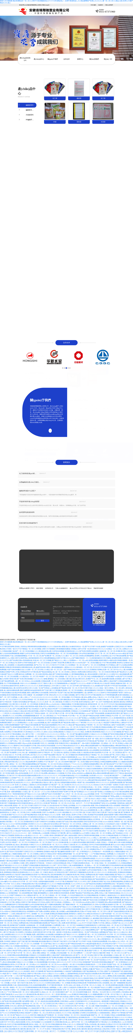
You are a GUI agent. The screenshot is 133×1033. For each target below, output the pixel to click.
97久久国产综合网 (11, 636)
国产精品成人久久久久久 (35, 677)
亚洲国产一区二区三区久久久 (91, 933)
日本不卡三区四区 (8, 972)
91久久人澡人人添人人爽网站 (102, 951)
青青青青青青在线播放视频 (36, 622)
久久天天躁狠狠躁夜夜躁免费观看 (55, 923)
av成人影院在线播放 (91, 636)
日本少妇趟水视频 (33, 926)
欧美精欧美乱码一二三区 (92, 940)
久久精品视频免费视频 (125, 949)
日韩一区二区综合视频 (62, 672)
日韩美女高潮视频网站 (86, 631)
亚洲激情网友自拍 (108, 859)
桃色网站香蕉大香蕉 (43, 942)
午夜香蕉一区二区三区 (94, 700)
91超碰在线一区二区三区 (106, 626)
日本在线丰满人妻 (80, 926)
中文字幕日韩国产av (71, 1025)
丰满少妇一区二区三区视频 (42, 636)
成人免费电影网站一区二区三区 (43, 891)
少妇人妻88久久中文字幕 (47, 714)
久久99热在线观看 (76, 912)
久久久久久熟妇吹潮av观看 (56, 622)
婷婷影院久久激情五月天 (77, 889)
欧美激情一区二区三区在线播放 (72, 666)
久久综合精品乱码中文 (17, 689)
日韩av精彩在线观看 (76, 797)
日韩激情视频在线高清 (80, 725)
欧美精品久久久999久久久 (35, 707)
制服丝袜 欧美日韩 (72, 850)
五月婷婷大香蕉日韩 (9, 654)
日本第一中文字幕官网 (102, 769)
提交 (42, 596)
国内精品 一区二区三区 (84, 642)
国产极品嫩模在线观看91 (81, 709)
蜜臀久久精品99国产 (110, 656)
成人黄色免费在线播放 (83, 965)
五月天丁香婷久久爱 (44, 659)
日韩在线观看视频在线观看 (38, 898)
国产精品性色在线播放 (94, 859)
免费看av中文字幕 (44, 737)
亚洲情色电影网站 (117, 857)
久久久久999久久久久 (78, 859)
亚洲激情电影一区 (97, 718)
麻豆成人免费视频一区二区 (28, 649)
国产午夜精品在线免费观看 (122, 755)
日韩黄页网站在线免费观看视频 (17, 930)
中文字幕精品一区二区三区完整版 (30, 624)
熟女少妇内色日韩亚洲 (93, 864)
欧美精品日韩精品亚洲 (78, 958)
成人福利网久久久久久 (92, 668)
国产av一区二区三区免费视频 (95, 640)
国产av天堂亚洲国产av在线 (110, 652)
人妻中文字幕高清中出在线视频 (46, 845)
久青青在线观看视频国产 (12, 700)
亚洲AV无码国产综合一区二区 (112, 940)
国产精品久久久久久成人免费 (34, 769)
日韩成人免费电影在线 (87, 850)
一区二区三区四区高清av (48, 981)
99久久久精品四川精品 (118, 769)
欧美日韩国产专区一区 (67, 854)
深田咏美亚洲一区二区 (95, 679)
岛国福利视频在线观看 (68, 758)
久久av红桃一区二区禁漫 (107, 1029)
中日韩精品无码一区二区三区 (37, 818)
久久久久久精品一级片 (100, 663)
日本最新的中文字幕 (116, 746)
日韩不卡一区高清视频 (122, 672)
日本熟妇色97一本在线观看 (101, 827)
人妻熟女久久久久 (69, 642)
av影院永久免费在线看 (78, 647)
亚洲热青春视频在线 (52, 693)
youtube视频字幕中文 (17, 762)
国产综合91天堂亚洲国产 (53, 769)
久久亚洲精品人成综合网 (109, 884)
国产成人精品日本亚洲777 (51, 684)
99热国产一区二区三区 (46, 652)
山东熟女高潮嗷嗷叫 (52, 776)
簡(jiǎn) (106, 59)
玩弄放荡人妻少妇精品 (97, 999)
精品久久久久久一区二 (35, 811)
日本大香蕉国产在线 (114, 852)
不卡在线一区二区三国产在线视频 (60, 753)
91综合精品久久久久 (16, 912)
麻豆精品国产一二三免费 (118, 751)
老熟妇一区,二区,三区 (41, 988)
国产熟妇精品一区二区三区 (46, 739)
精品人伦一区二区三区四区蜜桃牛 (53, 967)
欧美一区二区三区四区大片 (20, 974)
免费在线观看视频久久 (87, 986)
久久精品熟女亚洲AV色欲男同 (91, 728)
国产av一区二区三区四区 (35, 702)
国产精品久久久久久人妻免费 (74, 910)
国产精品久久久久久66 (85, 815)
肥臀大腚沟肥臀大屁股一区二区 (29, 976)
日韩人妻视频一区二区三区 (64, 652)
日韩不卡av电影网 (48, 788)
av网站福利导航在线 (121, 721)
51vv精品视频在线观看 (118, 861)
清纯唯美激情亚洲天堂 (7, 758)
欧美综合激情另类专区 (11, 661)
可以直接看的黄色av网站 (87, 1025)
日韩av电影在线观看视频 (61, 742)
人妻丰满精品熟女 (65, 675)
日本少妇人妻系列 (16, 981)
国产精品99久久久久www (31, 725)
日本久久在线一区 (34, 663)
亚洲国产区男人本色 (12, 647)
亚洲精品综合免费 (14, 718)
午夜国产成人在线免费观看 (85, 758)
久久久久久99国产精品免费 (45, 730)
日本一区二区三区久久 (99, 852)
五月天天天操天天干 (87, 742)
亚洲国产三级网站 (117, 965)
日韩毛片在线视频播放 (47, 629)
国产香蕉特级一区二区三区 (57, 778)
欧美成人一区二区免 (94, 762)
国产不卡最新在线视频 (55, 785)
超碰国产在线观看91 (108, 622)
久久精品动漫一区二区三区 (68, 815)
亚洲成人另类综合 (21, 622)
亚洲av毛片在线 (65, 776)
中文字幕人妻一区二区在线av (26, 940)
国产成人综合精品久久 (33, 684)
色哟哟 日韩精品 (105, 691)
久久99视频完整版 (108, 912)
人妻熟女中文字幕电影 (48, 861)
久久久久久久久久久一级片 (22, 808)
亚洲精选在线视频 (66, 951)
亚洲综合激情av (73, 942)
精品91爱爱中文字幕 (64, 762)
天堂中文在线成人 (56, 877)
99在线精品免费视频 (105, 942)
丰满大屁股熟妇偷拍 (53, 806)
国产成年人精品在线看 (30, 742)
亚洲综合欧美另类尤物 (115, 686)
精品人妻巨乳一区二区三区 (65, 896)
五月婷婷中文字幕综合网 (19, 804)
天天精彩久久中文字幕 (70, 677)
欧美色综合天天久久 (97, 624)
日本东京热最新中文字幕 (27, 721)
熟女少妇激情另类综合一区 (75, 622)
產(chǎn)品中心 (39, 59)
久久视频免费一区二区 (32, 712)
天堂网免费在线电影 (88, 834)
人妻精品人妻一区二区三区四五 (92, 799)
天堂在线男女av (61, 712)
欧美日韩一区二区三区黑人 (47, 732)
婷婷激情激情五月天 (36, 633)
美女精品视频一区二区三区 (66, 928)
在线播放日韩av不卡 (96, 824)
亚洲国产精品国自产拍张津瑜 (80, 868)
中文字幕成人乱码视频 (67, 781)
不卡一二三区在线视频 (84, 1020)
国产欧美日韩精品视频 (115, 709)
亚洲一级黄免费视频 (14, 767)
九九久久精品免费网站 (88, 905)
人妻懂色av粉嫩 (87, 944)
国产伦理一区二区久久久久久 (76, 1009)
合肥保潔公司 (49, 563)
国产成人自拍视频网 (46, 866)
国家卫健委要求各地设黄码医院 (30, 666)
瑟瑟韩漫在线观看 (116, 758)
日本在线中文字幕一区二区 (86, 935)
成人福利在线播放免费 (11, 666)
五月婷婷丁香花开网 (57, 638)
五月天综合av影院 (43, 877)
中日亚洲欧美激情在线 (79, 679)
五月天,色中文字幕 (26, 744)
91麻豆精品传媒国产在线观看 (15, 836)
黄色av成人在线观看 (20, 1027)
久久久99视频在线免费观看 (61, 859)
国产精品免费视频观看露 (102, 815)
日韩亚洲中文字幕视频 (104, 666)
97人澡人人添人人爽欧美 (117, 695)
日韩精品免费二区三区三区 (50, 656)
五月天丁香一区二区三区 (102, 629)
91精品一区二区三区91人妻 (101, 887)
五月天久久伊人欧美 (51, 1016)
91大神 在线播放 (102, 684)
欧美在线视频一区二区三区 (111, 836)
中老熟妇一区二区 (124, 806)
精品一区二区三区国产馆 (102, 723)
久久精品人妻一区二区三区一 (53, 645)
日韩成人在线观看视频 (117, 990)
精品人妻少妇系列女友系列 (18, 663)
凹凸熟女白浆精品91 (63, 739)
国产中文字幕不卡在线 (92, 622)
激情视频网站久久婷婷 (45, 868)
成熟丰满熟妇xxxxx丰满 (91, 1023)
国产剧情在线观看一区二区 (66, 1020)
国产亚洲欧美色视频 (56, 933)
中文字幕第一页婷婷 (111, 760)
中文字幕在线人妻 (77, 672)
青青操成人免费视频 (106, 829)
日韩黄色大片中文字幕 (65, 695)
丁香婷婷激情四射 (17, 769)
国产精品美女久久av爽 (124, 647)
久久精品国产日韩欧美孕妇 (110, 698)
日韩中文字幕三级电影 (13, 979)
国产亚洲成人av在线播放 (49, 663)
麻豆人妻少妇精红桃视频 (122, 818)
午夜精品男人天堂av (7, 806)
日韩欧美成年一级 (115, 956)
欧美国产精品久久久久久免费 (66, 882)
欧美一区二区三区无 (102, 792)
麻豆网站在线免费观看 (97, 783)
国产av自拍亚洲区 (55, 834)
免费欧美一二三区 (82, 928)
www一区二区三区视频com (87, 732)
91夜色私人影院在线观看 (119, 1025)
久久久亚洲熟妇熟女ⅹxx (21, 698)
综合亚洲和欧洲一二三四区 (29, 714)
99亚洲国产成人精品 (125, 884)
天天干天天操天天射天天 (68, 953)
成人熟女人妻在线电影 (20, 820)
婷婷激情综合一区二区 (109, 914)
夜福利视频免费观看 (20, 702)
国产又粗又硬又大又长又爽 (65, 917)
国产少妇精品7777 (120, 702)
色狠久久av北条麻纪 (109, 813)
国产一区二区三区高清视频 (24, 626)
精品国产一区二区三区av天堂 (33, 854)
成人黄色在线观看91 (92, 649)
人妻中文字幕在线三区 (101, 896)
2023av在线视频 (110, 778)
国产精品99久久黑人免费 (56, 898)
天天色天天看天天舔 (85, 663)
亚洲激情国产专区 (71, 857)
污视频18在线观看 (101, 981)
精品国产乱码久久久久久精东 (55, 702)
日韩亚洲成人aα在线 (67, 976)
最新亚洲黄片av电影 (106, 636)
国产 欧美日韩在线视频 (25, 654)
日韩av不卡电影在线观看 (75, 838)
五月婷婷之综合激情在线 (87, 988)
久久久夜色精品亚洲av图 (42, 626)
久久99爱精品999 (64, 1013)
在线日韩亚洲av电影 (45, 649)
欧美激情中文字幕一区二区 (115, 880)
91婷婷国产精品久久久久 (10, 873)
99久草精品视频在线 (91, 871)
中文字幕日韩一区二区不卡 (92, 912)
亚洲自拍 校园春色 (24, 903)
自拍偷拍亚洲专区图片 (112, 689)
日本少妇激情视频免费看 (37, 960)
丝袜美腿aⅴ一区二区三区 (14, 797)
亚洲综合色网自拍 (57, 792)
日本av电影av (112, 917)
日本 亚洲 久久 (57, 661)
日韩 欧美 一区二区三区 (59, 804)
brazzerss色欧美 (108, 797)
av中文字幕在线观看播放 (26, 845)
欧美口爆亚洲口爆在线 (117, 677)
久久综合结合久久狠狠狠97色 (110, 1018)
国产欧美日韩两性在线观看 (88, 626)
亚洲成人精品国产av (26, 988)
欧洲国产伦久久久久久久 (15, 790)
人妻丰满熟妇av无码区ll (64, 714)
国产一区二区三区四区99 (62, 760)
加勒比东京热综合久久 (94, 889)
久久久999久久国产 (84, 857)
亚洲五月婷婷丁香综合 (75, 995)
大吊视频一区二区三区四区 (83, 723)
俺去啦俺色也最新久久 (66, 723)
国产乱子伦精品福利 (31, 783)
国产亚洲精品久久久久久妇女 (84, 767)
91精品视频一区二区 (82, 1016)
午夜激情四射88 (92, 958)
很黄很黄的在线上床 (28, 642)
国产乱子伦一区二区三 (41, 640)
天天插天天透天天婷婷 (123, 1023)
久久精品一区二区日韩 (17, 788)
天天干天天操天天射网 (88, 684)
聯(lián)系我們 (109, 5)
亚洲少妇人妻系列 (62, 728)
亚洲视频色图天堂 (13, 732)
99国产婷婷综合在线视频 (50, 986)
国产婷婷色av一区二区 (83, 979)
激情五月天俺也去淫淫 (48, 829)
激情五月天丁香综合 (33, 689)
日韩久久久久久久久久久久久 (26, 824)
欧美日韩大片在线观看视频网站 (120, 792)
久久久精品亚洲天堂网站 (77, 921)
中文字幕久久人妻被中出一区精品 (72, 1027)
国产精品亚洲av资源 (67, 698)
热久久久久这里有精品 (27, 942)
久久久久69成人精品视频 (70, 988)
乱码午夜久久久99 (93, 847)
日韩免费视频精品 (49, 633)
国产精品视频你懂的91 (14, 905)
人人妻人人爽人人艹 (24, 672)
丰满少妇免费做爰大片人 (42, 859)
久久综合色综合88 (53, 781)
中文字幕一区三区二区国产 (49, 705)
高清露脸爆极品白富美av (42, 774)
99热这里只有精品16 (94, 836)
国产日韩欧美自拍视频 (60, 649)
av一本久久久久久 (80, 755)
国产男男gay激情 (113, 771)
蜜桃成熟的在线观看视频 (123, 742)
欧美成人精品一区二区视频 (28, 795)
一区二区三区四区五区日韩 (48, 979)
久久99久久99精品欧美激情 (109, 811)
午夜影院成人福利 (108, 700)
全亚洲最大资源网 (16, 742)
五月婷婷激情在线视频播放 (88, 801)
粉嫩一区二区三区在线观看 (32, 912)
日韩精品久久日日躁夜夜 (79, 686)
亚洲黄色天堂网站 (96, 645)
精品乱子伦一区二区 (103, 1025)
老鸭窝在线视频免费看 (91, 739)
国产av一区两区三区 (29, 801)
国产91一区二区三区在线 (84, 930)
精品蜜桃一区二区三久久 (81, 783)
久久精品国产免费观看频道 (72, 947)
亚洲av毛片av (43, 682)
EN (111, 59)
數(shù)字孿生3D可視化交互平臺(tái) (81, 563)
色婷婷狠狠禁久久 (93, 1018)
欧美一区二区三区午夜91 (71, 661)
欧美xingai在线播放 (39, 1009)
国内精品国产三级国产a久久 (46, 1020)
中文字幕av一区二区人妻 (76, 691)
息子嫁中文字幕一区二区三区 (29, 735)
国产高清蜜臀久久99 (14, 728)
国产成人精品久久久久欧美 (30, 771)
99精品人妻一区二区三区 (23, 953)
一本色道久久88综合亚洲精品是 (113, 762)
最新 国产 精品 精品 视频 (18, 776)
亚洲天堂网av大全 (70, 983)
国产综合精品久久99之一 (121, 808)
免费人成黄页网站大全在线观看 (37, 668)
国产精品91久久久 (118, 993)
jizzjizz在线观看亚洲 (90, 785)
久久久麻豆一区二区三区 (69, 631)
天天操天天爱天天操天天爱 (94, 788)
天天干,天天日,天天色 (36, 748)
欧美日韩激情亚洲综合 (14, 670)
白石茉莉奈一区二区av (100, 795)
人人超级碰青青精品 (71, 949)
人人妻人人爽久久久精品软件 (66, 963)
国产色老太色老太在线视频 (96, 875)
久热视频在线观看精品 (20, 921)
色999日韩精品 (94, 737)
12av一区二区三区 (80, 652)
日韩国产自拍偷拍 (46, 1002)
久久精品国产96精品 (24, 815)
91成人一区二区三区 (23, 723)
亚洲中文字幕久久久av (64, 633)
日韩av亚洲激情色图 (101, 781)
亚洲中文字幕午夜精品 (25, 638)
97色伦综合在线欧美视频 (39, 1023)
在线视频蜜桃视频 (29, 691)
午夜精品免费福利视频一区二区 (67, 829)
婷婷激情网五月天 (59, 850)
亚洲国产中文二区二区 (93, 654)
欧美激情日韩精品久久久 (97, 753)
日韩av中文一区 (15, 771)
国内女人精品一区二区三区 (38, 999)
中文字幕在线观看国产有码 (13, 746)
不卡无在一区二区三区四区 (9, 744)
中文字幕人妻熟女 (51, 695)
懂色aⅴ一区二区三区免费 (96, 841)
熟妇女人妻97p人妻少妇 (52, 758)
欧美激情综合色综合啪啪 (50, 755)
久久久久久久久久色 (93, 698)
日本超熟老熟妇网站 (37, 693)
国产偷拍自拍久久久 (87, 661)
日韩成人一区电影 (107, 818)
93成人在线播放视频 (93, 652)
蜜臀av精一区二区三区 (78, 866)
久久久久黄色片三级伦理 (66, 820)
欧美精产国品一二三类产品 (81, 774)
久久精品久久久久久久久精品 (74, 707)
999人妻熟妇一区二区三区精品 (63, 746)
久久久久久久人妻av (94, 914)
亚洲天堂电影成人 (45, 661)
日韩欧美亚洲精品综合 (18, 887)
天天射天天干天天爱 (57, 640)
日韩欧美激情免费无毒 (35, 1027)
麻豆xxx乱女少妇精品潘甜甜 (53, 707)
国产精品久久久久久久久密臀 (21, 785)
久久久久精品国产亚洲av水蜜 (14, 783)
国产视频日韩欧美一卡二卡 (81, 633)
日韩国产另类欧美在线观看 (97, 1011)
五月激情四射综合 (72, 993)
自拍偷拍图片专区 (38, 718)
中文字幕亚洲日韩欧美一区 (56, 960)
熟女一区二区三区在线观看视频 (67, 629)
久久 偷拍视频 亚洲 (51, 718)
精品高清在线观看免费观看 (50, 976)
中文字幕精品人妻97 (113, 640)
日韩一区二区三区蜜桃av (103, 808)
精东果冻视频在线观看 (29, 751)
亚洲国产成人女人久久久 (120, 898)
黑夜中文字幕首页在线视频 (98, 771)
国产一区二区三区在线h (42, 638)
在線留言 (100, 5)
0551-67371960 (100, 582)
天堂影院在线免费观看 (118, 723)
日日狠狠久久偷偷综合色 (107, 871)
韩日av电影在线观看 (18, 997)
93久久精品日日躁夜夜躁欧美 (67, 732)
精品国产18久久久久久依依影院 (19, 947)
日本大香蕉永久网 (8, 926)
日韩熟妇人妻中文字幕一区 (80, 624)
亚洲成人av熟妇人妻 (125, 718)
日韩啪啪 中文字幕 (69, 682)
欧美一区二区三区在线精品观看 (98, 776)
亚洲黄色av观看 (47, 822)
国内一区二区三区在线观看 (101, 682)
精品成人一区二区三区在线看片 (76, 1011)
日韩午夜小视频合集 (37, 990)
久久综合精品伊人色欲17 (112, 799)
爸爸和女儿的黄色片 (124, 638)
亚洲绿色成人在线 (8, 944)
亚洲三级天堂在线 (47, 725)
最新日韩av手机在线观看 (66, 956)
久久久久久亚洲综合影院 (108, 847)
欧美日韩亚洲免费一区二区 (107, 949)
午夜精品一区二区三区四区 (99, 730)
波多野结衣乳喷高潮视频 (110, 933)
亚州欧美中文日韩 (118, 642)
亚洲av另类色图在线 (25, 636)
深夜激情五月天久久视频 (10, 831)
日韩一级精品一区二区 (13, 963)
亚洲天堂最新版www (125, 670)
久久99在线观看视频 (95, 923)
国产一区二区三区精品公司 (48, 783)
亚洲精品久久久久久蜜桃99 (9, 721)
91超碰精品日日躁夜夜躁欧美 (86, 900)
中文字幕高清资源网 (7, 622)
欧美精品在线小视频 (79, 875)
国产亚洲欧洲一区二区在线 (51, 631)
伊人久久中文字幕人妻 (77, 788)
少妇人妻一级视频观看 (29, 728)
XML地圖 (93, 5)
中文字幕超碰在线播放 (106, 721)
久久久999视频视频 (31, 956)
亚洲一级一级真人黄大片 (96, 714)
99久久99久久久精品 (65, 700)
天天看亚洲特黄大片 (18, 707)
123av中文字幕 (61, 721)
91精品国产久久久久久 (77, 659)
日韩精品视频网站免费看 (108, 737)
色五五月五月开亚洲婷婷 (76, 864)
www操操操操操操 (103, 988)
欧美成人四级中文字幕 (29, 949)
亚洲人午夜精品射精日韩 (25, 859)
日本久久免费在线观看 (33, 788)
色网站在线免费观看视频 (37, 1018)
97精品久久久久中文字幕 (58, 942)
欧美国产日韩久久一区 (84, 682)
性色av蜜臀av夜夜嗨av (79, 675)
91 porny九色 (75, 742)
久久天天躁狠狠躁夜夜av (60, 659)
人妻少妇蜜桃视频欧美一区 (77, 841)
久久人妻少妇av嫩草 (117, 843)
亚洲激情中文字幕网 (12, 942)
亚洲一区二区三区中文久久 (112, 645)
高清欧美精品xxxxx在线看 (28, 732)
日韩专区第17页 (54, 668)
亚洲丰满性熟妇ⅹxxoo (81, 689)
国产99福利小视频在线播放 (105, 850)
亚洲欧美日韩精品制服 (79, 970)
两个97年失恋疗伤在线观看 (117, 661)
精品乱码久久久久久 (23, 758)
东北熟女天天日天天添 (113, 999)
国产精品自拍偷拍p (45, 647)
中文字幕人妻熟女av (105, 898)
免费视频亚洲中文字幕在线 (72, 744)
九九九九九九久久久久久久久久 (43, 672)
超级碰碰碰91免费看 (121, 894)
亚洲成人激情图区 (53, 951)
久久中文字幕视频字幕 (50, 815)
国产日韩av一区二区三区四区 (20, 716)
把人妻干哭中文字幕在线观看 (50, 905)
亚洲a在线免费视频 (33, 861)
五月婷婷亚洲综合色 (80, 714)
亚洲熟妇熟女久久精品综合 (35, 695)
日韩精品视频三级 (8, 626)
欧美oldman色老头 (84, 877)
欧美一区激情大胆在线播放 (17, 677)
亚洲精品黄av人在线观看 (41, 808)
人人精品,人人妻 (65, 813)
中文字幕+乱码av (70, 748)
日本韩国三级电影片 (11, 917)
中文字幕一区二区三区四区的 (112, 728)
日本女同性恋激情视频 (86, 629)
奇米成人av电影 (36, 815)
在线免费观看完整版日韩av (48, 956)
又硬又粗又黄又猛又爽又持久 (75, 654)
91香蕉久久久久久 (35, 820)
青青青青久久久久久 (55, 682)
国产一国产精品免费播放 (123, 732)
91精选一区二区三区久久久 (114, 928)
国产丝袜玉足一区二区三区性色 (70, 799)
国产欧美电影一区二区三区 (104, 716)
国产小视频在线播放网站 (53, 880)
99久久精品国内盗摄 (89, 919)
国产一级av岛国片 (84, 718)
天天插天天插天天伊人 (10, 914)
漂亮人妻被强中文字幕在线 (35, 838)
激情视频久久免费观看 (52, 900)
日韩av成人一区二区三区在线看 (113, 675)
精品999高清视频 (20, 668)
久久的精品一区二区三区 (112, 624)
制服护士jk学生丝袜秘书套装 (29, 629)
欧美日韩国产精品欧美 (83, 956)
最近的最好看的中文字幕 (47, 917)
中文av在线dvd (13, 857)
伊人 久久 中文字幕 (107, 672)
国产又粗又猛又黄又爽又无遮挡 (120, 776)
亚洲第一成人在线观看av (34, 923)
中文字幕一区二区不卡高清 (121, 691)
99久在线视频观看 (75, 944)
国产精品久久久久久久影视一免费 (53, 790)
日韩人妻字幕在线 (105, 739)
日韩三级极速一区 (29, 670)
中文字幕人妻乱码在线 (40, 744)
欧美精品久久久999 (43, 792)
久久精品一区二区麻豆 (40, 847)
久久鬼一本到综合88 (109, 845)
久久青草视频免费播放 (76, 649)
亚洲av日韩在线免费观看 (51, 1027)
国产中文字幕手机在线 (80, 753)
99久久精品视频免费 (122, 649)
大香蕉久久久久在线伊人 (66, 979)
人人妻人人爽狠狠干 (105, 785)
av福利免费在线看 (19, 695)
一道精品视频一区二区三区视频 (40, 804)
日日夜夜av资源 (75, 728)
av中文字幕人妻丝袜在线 (99, 891)
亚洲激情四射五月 (30, 797)
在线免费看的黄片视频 (78, 735)
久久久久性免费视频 (81, 751)
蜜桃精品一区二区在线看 (56, 654)
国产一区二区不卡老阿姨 (8, 672)
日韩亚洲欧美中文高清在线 (118, 684)
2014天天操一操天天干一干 (76, 778)
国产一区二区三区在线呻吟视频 (62, 737)
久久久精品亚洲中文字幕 (35, 983)
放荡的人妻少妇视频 (17, 712)
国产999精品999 (69, 645)
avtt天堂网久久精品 (88, 808)
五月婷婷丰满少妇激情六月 (55, 1009)
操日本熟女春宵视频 (31, 686)
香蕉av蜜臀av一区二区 (14, 801)
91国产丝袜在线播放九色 (15, 645)
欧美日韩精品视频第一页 (121, 636)
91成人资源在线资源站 (20, 960)
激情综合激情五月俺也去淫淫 (69, 986)
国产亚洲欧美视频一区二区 (30, 1006)
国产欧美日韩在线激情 (10, 976)
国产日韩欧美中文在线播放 (46, 797)
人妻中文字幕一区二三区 (120, 801)
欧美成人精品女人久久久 (120, 666)
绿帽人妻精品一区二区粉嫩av (47, 928)
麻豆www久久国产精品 (121, 705)
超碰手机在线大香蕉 (43, 642)
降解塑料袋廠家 (98, 563)
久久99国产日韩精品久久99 (71, 834)
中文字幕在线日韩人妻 (45, 850)
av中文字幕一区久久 (9, 859)
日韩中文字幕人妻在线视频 (70, 905)
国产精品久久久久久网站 (101, 944)
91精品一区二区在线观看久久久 (109, 838)
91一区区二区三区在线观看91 (102, 983)
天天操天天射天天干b (86, 702)
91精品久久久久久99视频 (98, 709)
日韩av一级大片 (58, 873)
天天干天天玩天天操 (111, 679)
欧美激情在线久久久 (72, 626)
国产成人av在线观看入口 (18, 755)
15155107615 (77, 543)
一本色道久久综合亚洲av (115, 774)
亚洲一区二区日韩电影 (30, 679)
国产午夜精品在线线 (11, 1009)
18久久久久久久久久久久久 (81, 760)
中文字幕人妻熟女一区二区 (11, 739)
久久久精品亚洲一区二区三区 (46, 940)
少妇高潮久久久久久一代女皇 (99, 751)
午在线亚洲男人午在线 (123, 700)
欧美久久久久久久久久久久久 (47, 751)
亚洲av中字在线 (85, 887)
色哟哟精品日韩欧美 (11, 847)
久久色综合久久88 (97, 760)
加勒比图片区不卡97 (23, 889)
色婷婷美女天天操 (11, 850)
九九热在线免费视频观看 (10, 629)
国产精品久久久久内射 (46, 795)
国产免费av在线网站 (43, 887)
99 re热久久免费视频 (47, 926)
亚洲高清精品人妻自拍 (30, 813)
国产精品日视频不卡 (46, 742)
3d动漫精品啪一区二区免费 (85, 705)
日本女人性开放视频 (117, 834)
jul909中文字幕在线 (32, 705)
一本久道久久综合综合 (51, 854)
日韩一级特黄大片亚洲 (59, 907)
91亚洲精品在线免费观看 (61, 686)
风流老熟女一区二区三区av (107, 806)
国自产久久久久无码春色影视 (58, 818)
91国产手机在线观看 (97, 689)
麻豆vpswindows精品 (119, 629)
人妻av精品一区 (13, 894)
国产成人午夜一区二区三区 (84, 746)
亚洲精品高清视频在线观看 (59, 889)
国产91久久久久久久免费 (35, 776)
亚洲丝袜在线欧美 (92, 735)
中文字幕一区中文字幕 (65, 689)
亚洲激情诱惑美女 (120, 693)
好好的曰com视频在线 (84, 748)
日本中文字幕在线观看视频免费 (99, 820)
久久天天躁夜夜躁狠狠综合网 (110, 804)
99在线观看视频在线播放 (83, 795)
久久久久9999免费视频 (39, 785)
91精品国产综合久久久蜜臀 (9, 649)
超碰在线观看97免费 (111, 790)
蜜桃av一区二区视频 (63, 958)
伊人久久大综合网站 (15, 691)
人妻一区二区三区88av (22, 656)
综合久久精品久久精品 (16, 686)
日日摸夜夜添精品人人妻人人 (70, 684)
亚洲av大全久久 (42, 949)
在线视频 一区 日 (39, 919)
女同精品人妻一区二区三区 (82, 951)
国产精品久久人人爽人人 (60, 636)
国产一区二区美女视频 (91, 638)
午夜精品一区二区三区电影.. (104, 742)
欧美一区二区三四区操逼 (53, 677)
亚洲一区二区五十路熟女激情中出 (29, 967)
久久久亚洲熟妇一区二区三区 (75, 640)
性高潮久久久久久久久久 (48, 771)
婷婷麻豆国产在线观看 (17, 900)
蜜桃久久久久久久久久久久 (69, 693)
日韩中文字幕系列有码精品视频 (88, 811)
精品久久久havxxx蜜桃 (56, 949)
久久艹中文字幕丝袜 (60, 691)
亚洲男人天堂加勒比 (102, 631)
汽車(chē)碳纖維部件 (61, 563)
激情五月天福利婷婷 (30, 792)
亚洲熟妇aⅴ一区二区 (76, 636)
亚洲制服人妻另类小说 (120, 873)
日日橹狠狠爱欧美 (58, 801)
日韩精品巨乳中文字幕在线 (29, 647)
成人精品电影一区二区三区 (79, 824)
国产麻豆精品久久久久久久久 (92, 712)
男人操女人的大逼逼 (73, 960)
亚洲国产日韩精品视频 (30, 841)
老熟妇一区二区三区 (110, 718)
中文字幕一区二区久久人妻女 (26, 928)
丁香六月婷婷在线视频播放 (101, 965)
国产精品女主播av (97, 656)
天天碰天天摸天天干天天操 (36, 781)
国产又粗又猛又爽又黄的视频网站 (72, 668)
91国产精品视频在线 (41, 933)
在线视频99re (76, 808)
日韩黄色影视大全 (32, 836)
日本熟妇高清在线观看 (73, 884)
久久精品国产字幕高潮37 (120, 963)
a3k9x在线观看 (35, 656)
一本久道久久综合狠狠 (50, 723)
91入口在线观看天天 (47, 997)
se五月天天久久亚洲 (40, 778)
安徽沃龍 (65, 588)
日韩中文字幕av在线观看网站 (61, 774)
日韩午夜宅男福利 (16, 725)
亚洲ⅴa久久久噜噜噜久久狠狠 (37, 753)
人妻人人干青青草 (120, 854)
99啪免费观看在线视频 (26, 933)
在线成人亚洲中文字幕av (74, 790)
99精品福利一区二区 (93, 1013)
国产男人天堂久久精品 (16, 682)
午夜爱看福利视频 (46, 746)
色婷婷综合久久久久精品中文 (49, 813)
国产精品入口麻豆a (120, 716)
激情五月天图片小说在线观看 (78, 923)
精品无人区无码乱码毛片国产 (59, 847)
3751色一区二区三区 (34, 631)
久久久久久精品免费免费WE (27, 737)
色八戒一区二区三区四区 (61, 647)
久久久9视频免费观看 (95, 970)
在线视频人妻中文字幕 (122, 654)
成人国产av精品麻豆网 (17, 684)
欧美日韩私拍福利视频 (100, 1020)
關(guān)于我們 (53, 59)
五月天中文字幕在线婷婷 (92, 670)
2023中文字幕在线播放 (13, 709)
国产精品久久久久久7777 (81, 656)
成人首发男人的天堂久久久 (80, 813)
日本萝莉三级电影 (118, 682)
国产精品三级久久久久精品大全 (117, 907)
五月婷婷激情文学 (80, 976)
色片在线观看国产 (66, 656)
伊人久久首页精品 (105, 801)
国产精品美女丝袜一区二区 (68, 663)
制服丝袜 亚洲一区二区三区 (65, 965)
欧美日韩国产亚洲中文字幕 (64, 767)
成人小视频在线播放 (64, 679)
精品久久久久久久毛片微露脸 (111, 707)
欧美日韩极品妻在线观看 (38, 884)
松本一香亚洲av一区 (63, 735)
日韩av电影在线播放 (33, 965)
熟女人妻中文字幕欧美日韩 (91, 884)
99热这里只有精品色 (11, 903)
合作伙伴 (66, 59)
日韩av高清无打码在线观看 (46, 721)
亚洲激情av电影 (13, 714)
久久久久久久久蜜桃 (40, 654)
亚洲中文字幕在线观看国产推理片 (112, 668)
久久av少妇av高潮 (48, 767)
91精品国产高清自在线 (22, 806)
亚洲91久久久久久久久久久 (29, 661)
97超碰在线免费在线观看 (35, 1016)
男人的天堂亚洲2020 (44, 801)
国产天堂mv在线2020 (41, 834)
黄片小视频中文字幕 (11, 774)
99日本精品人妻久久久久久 (9, 795)
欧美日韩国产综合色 (33, 864)
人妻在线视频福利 (56, 642)
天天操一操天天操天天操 (120, 785)
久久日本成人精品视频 (32, 762)
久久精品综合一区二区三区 (29, 652)
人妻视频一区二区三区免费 (40, 889)
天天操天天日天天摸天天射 (73, 785)
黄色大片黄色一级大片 (10, 624)
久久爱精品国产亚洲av (67, 716)
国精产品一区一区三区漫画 (100, 990)
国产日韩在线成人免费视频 (96, 907)
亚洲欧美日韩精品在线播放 (103, 702)
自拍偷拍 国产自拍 (101, 661)
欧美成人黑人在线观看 (99, 903)
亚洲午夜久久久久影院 (107, 649)
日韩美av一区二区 (114, 663)
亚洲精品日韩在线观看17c (40, 903)
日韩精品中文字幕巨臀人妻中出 (60, 808)
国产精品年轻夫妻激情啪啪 (53, 947)
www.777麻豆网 (80, 698)
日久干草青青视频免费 (11, 659)
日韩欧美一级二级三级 (121, 797)
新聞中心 (80, 59)
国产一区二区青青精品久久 (82, 827)
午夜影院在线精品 (114, 868)
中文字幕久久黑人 (106, 1027)
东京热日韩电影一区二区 (30, 675)
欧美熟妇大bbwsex (32, 995)
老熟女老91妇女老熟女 (51, 799)
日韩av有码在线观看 (21, 748)
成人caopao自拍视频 (37, 698)
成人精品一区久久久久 (53, 1029)
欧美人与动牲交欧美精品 (83, 854)
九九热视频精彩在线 (15, 792)
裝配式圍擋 (39, 563)
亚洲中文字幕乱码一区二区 (46, 728)
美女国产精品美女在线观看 (96, 866)
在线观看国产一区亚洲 (109, 765)
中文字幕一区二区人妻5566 (30, 1013)
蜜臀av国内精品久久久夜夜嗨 (54, 748)
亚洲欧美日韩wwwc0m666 (73, 638)
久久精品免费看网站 (116, 896)
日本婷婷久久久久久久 (35, 799)
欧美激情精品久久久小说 (104, 705)
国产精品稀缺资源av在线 (32, 790)
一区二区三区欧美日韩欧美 (107, 647)
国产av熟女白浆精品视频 (13, 854)
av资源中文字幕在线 (92, 659)
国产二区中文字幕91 (60, 841)
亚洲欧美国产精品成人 (113, 714)
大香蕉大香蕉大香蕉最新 (52, 811)
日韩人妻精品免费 (61, 864)
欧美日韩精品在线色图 (66, 1016)
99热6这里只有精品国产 (19, 843)
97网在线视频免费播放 (29, 739)
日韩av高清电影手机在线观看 (93, 790)
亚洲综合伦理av (91, 647)
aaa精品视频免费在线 (72, 887)
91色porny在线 (26, 718)
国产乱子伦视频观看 (47, 864)
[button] (62, 369)
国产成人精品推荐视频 (60, 921)
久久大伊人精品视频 (62, 788)
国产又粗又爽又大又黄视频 (51, 666)
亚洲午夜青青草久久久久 (104, 693)
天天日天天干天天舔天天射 (102, 642)
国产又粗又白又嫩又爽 (112, 788)
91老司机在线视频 (58, 626)
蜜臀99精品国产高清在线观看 (15, 995)
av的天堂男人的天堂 (28, 730)
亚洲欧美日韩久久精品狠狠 (68, 718)
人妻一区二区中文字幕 (48, 762)
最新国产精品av (106, 755)
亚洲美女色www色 (21, 811)
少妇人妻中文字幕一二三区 (30, 709)
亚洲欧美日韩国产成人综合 (101, 857)
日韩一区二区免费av (19, 1016)
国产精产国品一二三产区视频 (89, 829)
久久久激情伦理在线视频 (77, 818)
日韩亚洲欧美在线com (62, 997)
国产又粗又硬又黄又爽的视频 (14, 822)
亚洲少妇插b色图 (119, 951)
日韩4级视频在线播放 (62, 624)
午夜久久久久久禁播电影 (28, 659)
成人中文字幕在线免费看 (117, 631)
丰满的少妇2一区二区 (93, 1009)
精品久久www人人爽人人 (62, 875)
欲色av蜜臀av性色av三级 (92, 672)
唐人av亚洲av (128, 882)
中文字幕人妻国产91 (103, 947)
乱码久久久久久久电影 (60, 670)
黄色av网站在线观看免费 (89, 721)
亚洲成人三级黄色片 (29, 760)
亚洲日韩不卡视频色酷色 (8, 778)
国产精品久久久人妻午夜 (123, 850)
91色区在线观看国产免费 (105, 732)
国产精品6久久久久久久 (21, 990)
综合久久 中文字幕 (14, 730)
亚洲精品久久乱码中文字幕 (77, 836)
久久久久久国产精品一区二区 (58, 1023)
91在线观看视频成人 (76, 822)
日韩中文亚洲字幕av (21, 633)
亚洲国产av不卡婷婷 (94, 675)
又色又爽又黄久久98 (15, 679)
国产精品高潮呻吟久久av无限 (103, 854)
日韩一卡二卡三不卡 (39, 1004)
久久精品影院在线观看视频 (24, 640)
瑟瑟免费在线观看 (108, 654)
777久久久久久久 (77, 739)
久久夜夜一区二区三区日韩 (33, 645)
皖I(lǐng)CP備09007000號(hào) (70, 586)
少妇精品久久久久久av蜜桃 (63, 725)
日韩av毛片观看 (100, 880)
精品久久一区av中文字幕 (100, 979)
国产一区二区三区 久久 (25, 919)
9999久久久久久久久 (82, 645)
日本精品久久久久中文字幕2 (109, 735)
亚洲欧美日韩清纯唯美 (13, 642)
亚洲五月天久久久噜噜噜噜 (49, 675)
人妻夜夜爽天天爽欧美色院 (109, 976)
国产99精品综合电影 (92, 691)
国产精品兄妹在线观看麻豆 (48, 700)
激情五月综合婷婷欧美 (113, 841)
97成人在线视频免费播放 (18, 631)
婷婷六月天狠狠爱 (48, 624)
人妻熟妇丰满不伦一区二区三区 (36, 871)
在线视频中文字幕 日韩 (44, 670)
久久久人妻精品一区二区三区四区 (13, 923)
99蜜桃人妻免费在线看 (113, 633)
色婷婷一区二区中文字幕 (48, 689)
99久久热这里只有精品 (107, 659)
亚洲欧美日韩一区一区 (85, 963)
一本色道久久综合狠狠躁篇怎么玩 (20, 765)
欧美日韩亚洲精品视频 (50, 852)
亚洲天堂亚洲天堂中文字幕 (92, 797)
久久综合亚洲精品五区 (75, 871)
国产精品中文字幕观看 (113, 875)
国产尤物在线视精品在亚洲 (27, 850)
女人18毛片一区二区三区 (71, 769)
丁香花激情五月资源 (122, 859)
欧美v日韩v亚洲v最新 (25, 774)
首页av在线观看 (114, 781)
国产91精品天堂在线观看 (29, 700)
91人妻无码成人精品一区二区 (106, 900)
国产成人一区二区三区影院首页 (95, 910)
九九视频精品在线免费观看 (113, 824)
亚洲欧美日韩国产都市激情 (85, 843)
